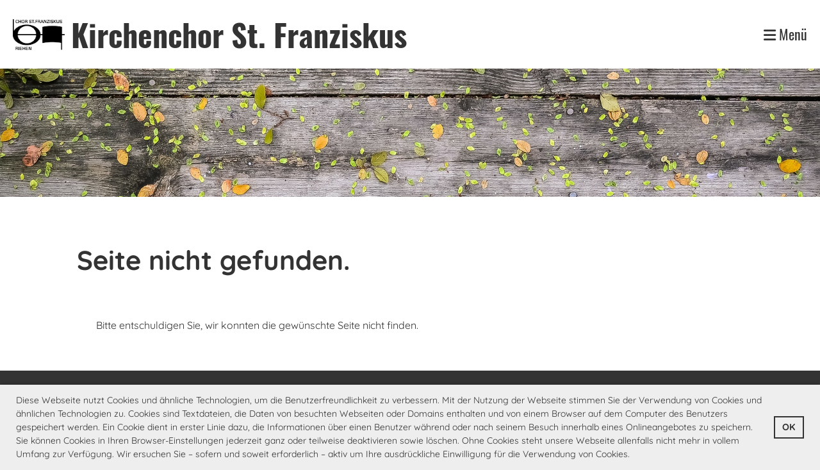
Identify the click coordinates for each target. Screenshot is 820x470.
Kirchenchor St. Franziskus (239, 34)
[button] (634, 455)
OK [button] (788, 427)
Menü (785, 34)
